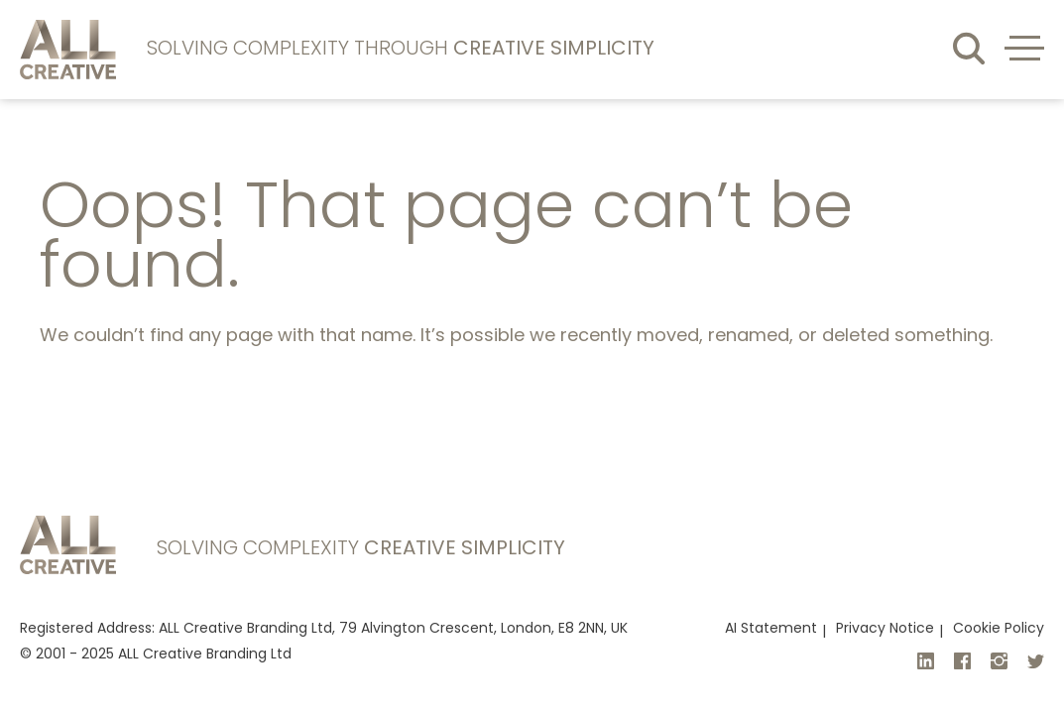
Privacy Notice (885, 629)
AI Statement (771, 629)
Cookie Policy (998, 629)
